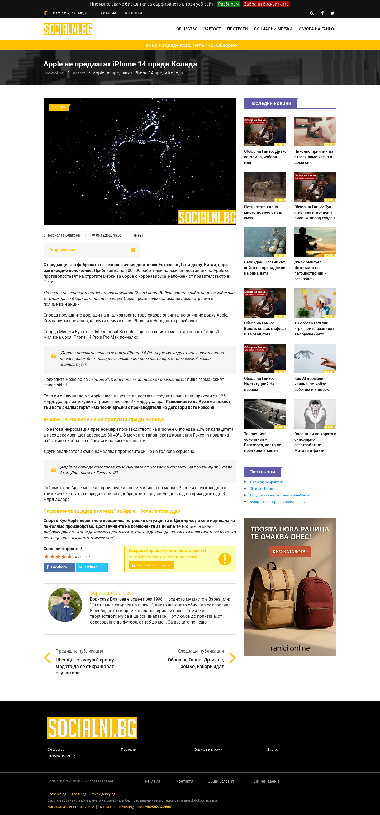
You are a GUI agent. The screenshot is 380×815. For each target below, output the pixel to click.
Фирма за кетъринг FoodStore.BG (277, 501)
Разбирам (228, 4)
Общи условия (221, 781)
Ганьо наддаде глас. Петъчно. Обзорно (190, 45)
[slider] (58, 556)
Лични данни (266, 781)
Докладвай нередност (152, 565)
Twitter (88, 567)
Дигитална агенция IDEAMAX (71, 806)
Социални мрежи (273, 29)
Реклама (108, 12)
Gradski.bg (78, 794)
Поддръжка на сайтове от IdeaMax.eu (280, 495)
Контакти (133, 12)
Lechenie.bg (57, 794)
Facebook (57, 567)
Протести (237, 29)
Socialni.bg (54, 73)
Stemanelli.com (262, 488)
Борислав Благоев (64, 235)
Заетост (212, 29)
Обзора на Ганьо (316, 29)
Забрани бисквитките (266, 4)
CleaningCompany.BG (267, 482)
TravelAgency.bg (102, 794)
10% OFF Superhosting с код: (134, 806)
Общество (186, 29)
